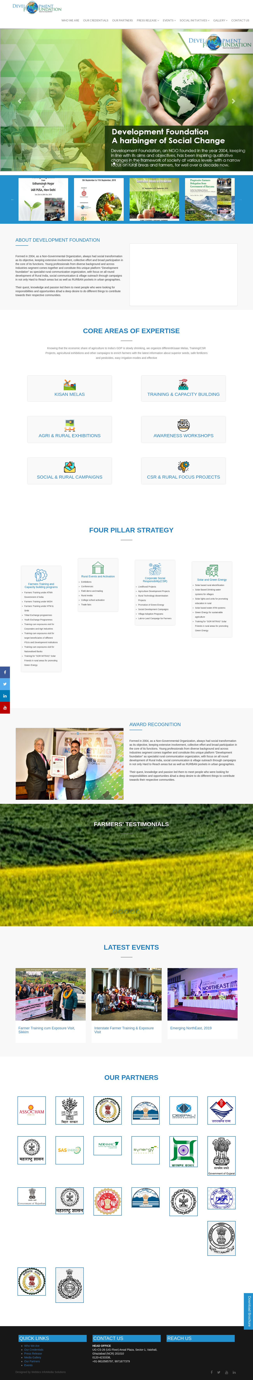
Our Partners (32, 1361)
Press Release (33, 1353)
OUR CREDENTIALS (95, 20)
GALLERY (220, 20)
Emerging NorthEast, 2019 (191, 1028)
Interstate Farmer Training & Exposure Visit (124, 1030)
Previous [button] (13, 199)
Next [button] (240, 199)
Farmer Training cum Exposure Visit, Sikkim (47, 1030)
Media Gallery (32, 1357)
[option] (43, 199)
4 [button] (133, 912)
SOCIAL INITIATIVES (194, 20)
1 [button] (115, 912)
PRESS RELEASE (148, 20)
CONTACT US (240, 20)
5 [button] (138, 912)
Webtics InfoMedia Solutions (48, 1372)
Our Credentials (33, 1349)
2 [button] (121, 912)
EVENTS (169, 20)
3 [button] (127, 912)
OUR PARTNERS (122, 20)
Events (28, 1365)
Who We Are (70, 20)
